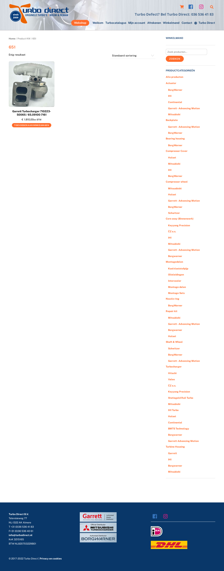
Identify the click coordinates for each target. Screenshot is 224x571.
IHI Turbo (173, 410)
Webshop (80, 23)
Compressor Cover (176, 151)
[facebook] (192, 6)
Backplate (172, 120)
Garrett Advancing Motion (183, 441)
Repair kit (171, 311)
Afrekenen (154, 23)
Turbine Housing (175, 446)
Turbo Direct (204, 23)
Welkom (98, 23)
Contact (187, 23)
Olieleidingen (176, 274)
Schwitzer (174, 213)
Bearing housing (175, 138)
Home (12, 38)
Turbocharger (174, 366)
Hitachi (172, 373)
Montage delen (177, 287)
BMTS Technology (178, 428)
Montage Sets (176, 293)
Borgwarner (175, 256)
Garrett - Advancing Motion (184, 108)
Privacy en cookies (51, 558)
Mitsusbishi (175, 188)
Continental (175, 102)
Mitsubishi (174, 114)
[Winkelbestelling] (132, 56)
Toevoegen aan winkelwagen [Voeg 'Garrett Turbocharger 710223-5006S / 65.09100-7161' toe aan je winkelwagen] (31, 125)
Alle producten (174, 76)
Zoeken (174, 58)
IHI (169, 95)
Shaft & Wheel (174, 341)
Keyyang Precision (179, 225)
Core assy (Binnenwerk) (180, 218)
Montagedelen (174, 261)
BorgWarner (175, 89)
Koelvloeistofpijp (178, 268)
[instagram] (202, 6)
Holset (172, 157)
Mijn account (136, 23)
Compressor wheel (177, 181)
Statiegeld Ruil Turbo (180, 397)
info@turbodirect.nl (20, 535)
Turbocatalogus (115, 23)
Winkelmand (171, 23)
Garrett (172, 453)
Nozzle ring (172, 298)
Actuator (171, 83)
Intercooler (174, 280)
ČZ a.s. (172, 231)
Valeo (171, 379)
